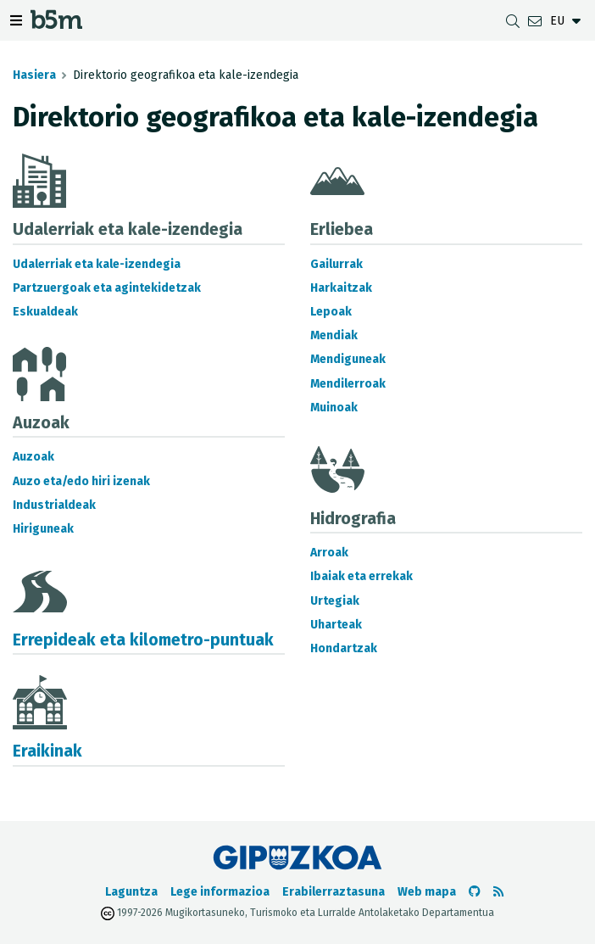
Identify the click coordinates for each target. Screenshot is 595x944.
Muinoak (334, 407)
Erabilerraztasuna (333, 892)
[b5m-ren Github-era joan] (475, 892)
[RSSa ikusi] (498, 892)
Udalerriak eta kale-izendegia (97, 264)
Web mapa (427, 892)
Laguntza (131, 892)
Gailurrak (336, 264)
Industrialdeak (54, 505)
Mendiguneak (348, 359)
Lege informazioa (220, 892)
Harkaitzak (341, 288)
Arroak (329, 552)
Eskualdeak (45, 311)
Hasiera (34, 75)
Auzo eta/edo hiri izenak (81, 481)
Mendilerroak (348, 384)
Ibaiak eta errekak (361, 576)
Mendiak (334, 335)
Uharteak (336, 624)
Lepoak (331, 311)
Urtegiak (334, 601)
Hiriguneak (43, 529)
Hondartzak (343, 648)
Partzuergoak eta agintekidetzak (107, 288)
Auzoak (33, 457)
